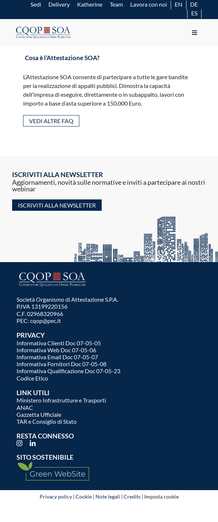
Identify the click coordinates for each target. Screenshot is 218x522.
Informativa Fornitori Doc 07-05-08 (61, 363)
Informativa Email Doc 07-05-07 (57, 356)
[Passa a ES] (194, 13)
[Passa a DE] (194, 4)
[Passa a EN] (178, 4)
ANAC (25, 407)
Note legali (107, 496)
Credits (132, 496)
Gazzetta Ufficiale (39, 414)
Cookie (84, 496)
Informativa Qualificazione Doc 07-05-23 (68, 370)
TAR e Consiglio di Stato (47, 421)
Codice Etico (32, 378)
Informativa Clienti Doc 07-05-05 (59, 342)
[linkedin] (33, 443)
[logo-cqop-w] (53, 273)
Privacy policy (56, 496)
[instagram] (19, 443)
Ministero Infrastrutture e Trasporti (61, 400)
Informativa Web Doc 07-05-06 (56, 349)
